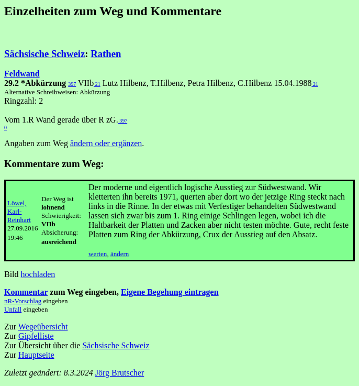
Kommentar (26, 292)
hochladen (38, 274)
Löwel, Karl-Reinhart (19, 211)
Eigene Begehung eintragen (170, 292)
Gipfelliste (36, 336)
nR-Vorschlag (22, 301)
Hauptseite (36, 354)
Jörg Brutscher (119, 372)
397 (72, 84)
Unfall (12, 309)
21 (97, 84)
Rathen (106, 53)
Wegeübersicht (43, 326)
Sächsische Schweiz (44, 53)
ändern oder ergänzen (106, 143)
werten (97, 254)
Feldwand (22, 73)
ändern (119, 254)
